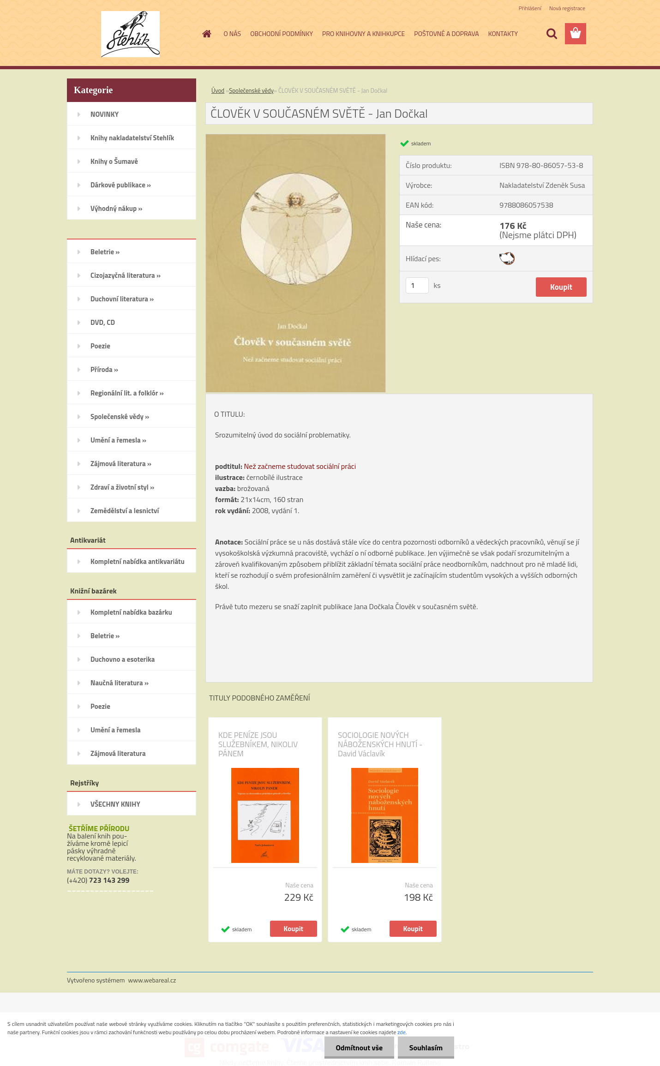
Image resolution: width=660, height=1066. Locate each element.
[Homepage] (206, 33)
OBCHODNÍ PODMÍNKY (281, 33)
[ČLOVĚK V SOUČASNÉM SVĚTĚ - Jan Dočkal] (295, 138)
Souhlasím (426, 1047)
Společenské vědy (251, 90)
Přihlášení (530, 8)
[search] (551, 33)
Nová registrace (567, 8)
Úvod (217, 90)
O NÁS (232, 33)
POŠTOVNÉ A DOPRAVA (446, 33)
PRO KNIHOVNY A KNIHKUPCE (363, 33)
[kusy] (417, 285)
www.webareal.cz (152, 980)
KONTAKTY (503, 33)
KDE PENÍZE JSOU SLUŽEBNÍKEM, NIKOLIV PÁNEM (258, 744)
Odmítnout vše (359, 1047)
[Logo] (130, 34)
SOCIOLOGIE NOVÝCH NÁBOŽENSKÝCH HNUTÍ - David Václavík (380, 744)
